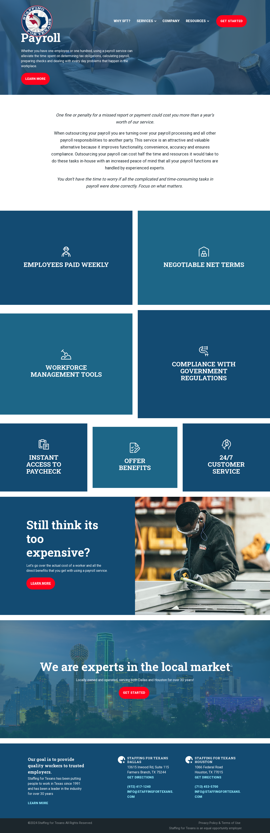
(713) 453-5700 (206, 787)
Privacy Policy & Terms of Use (219, 823)
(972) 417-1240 (139, 787)
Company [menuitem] (171, 21)
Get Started (231, 21)
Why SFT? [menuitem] (122, 21)
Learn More (35, 79)
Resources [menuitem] (196, 21)
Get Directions (140, 777)
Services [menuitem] (145, 21)
